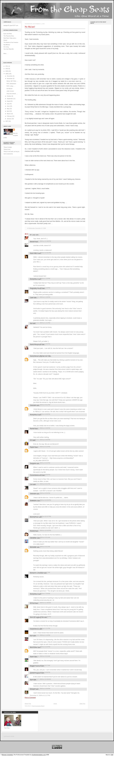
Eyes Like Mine (8, 33)
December (10, 76)
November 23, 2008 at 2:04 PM (40, 688)
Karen (32, 657)
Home (55, 703)
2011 (7, 66)
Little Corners (10, 91)
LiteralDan (33, 538)
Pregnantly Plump (35, 288)
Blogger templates (7, 754)
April (8, 111)
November (10, 78)
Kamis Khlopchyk (35, 344)
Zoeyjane (33, 463)
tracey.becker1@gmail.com (39, 356)
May (8, 108)
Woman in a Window (36, 573)
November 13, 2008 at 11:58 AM (40, 603)
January (9, 118)
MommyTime (34, 517)
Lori (31, 484)
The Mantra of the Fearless (11, 42)
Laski (31, 298)
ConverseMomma (35, 475)
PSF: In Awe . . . (11, 86)
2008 (7, 73)
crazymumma (34, 629)
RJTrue (32, 603)
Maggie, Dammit (35, 666)
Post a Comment (30, 697)
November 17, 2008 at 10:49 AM (40, 679)
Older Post (82, 703)
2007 (7, 121)
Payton (32, 447)
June (8, 106)
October (9, 96)
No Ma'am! (10, 88)
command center (9, 736)
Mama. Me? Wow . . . (12, 81)
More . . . (6, 53)
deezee (32, 242)
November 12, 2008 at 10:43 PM (40, 530)
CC (31, 440)
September (10, 98)
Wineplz (32, 689)
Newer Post (28, 703)
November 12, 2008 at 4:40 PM (40, 440)
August (9, 101)
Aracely (32, 531)
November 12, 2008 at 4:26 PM (40, 428)
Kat (31, 323)
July (8, 103)
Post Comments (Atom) (38, 706)
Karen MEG (34, 253)
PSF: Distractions (11, 83)
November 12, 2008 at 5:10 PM (40, 447)
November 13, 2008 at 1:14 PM (40, 635)
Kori (31, 636)
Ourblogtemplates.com (39, 754)
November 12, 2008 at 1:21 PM (40, 323)
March (9, 113)
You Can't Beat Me (9, 49)
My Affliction (7, 44)
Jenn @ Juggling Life (37, 617)
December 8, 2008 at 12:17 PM (40, 695)
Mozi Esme (33, 647)
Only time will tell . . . (12, 93)
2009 (7, 71)
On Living (6, 47)
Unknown (33, 405)
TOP (112, 754)
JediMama (33, 501)
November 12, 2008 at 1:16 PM (40, 297)
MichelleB (33, 547)
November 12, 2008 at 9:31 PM (40, 484)
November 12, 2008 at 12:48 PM (40, 241)
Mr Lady (32, 235)
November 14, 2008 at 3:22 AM (40, 656)
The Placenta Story (9, 36)
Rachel (32, 429)
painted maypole (35, 673)
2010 (7, 68)
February (9, 116)
